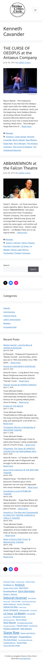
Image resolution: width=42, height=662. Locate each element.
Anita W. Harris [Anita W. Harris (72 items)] (30, 582)
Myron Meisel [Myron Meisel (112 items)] (21, 620)
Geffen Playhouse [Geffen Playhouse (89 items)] (9, 604)
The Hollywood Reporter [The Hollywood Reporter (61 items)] (25, 640)
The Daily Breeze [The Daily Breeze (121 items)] (10, 640)
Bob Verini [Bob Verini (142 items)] (23, 588)
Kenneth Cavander (11, 246)
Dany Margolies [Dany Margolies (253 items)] (26, 591)
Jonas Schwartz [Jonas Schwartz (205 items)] (10, 610)
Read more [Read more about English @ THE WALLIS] (8, 423)
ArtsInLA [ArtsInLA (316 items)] (20, 584)
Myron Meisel (19, 140)
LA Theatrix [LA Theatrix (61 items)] (33, 610)
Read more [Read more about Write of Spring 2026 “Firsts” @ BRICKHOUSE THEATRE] (8, 557)
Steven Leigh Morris (19, 249)
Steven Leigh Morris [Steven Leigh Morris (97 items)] (27, 633)
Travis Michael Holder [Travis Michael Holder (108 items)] (11, 645)
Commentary (9, 312)
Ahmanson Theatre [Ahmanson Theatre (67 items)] (9, 582)
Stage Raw (8, 143)
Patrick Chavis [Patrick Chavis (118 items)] (22, 625)
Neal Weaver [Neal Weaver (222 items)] (9, 622)
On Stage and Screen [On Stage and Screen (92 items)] (24, 623)
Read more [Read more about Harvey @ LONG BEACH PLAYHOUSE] (24, 381)
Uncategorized (9, 327)
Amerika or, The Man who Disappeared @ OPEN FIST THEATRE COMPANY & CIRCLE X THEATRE (20, 515)
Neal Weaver (31, 140)
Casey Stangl (20, 136)
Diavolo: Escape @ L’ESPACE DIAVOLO (20, 384)
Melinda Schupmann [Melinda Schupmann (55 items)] (9, 620)
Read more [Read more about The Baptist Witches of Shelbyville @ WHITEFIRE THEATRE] (30, 444)
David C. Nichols (13, 243)
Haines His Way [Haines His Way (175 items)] (10, 607)
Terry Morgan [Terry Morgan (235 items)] (10, 636)
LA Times (25, 246)
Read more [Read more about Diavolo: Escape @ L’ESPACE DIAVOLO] (24, 402)
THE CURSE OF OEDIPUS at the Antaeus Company (20, 52)
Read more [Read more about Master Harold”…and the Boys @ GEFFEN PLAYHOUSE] (15, 362)
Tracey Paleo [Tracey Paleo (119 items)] (22, 642)
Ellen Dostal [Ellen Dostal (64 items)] (7, 601)
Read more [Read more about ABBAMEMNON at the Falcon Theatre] (22, 232)
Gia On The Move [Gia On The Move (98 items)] (23, 604)
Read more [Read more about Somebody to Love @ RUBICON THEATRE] (23, 508)
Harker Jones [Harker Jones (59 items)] (22, 607)
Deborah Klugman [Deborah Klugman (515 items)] (15, 598)
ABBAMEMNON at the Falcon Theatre (20, 166)
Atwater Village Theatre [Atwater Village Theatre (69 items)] (10, 588)
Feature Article (9, 315)
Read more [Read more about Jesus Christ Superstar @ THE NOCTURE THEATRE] (33, 487)
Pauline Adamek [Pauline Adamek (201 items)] (11, 628)
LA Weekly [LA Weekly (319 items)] (20, 613)
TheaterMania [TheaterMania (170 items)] (24, 636)
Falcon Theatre (28, 243)
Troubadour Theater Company (16, 253)
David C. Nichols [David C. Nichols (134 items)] (10, 594)
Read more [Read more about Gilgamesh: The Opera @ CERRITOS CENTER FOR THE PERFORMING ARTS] (8, 466)
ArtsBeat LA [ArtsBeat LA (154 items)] (8, 585)
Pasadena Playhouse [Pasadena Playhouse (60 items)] (9, 626)
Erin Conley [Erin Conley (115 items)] (16, 601)
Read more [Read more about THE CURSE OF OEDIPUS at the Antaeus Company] (26, 126)
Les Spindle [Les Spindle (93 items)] (31, 614)
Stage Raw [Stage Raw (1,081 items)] (11, 632)
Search (6, 265)
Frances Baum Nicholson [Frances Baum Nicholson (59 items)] (29, 601)
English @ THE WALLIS (13, 406)
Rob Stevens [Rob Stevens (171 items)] (26, 628)
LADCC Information (12, 319)
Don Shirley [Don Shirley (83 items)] (32, 598)
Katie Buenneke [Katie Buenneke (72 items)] (24, 610)
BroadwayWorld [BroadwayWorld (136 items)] (10, 591)
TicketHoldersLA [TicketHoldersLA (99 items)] (9, 643)
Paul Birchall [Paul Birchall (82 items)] (33, 626)
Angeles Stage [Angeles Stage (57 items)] (20, 582)
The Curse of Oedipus (22, 147)
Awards (6, 308)
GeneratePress (25, 658)
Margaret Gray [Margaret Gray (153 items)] (19, 616)
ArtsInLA (10, 136)
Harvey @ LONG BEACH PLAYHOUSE (19, 366)
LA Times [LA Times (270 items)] (8, 613)
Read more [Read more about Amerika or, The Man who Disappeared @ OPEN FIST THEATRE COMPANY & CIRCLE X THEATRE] (10, 535)
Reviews (9, 133)
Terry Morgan (20, 143)
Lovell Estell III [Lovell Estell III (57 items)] (7, 617)
